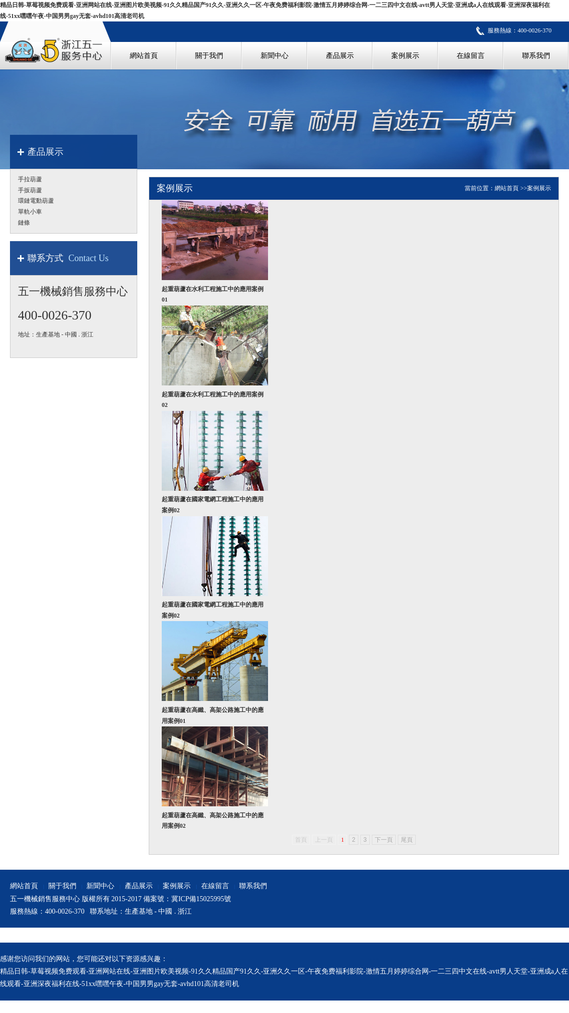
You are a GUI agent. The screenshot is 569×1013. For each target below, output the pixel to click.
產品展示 (139, 886)
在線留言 (215, 886)
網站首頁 (507, 188)
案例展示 (539, 188)
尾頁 (407, 839)
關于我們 (62, 886)
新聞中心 (100, 886)
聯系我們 (253, 886)
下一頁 (384, 839)
